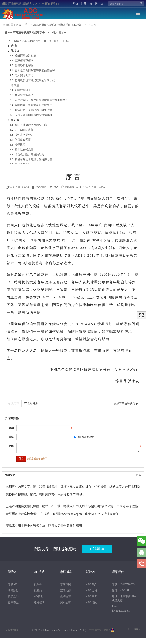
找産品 (38, 590)
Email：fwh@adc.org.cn (121, 608)
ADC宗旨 (91, 596)
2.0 (135, 629)
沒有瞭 (13, 403)
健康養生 (13, 602)
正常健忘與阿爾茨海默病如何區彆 (35, 70)
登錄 (75, 3)
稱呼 (11, 428)
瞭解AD (12, 584)
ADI (78, 255)
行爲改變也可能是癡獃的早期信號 (35, 80)
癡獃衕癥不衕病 (24, 60)
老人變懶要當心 (24, 75)
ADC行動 (91, 602)
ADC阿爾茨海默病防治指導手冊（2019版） (58, 24)
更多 (138, 475)
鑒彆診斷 (13, 590)
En (101, 3)
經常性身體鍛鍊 (24, 149)
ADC (75, 324)
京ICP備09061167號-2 (99, 630)
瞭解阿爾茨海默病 (25, 55)
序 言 (90, 24)
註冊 (83, 3)
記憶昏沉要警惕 (24, 65)
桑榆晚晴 (65, 596)
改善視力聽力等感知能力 (29, 154)
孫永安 (133, 381)
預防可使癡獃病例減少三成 (31, 124)
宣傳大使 (65, 590)
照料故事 (65, 602)
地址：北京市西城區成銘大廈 (124, 598)
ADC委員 (91, 590)
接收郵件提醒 (84, 437)
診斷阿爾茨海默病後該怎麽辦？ (33, 105)
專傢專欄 (65, 584)
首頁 (18, 24)
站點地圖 (12, 630)
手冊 (27, 24)
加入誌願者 (96, 548)
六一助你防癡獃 (24, 129)
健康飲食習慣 (23, 139)
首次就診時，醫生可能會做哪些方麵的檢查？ (41, 100)
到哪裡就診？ (23, 90)
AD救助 (38, 596)
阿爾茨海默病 (49, 240)
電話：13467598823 (123, 584)
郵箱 (11, 437)
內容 (11, 446)
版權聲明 (39, 602)
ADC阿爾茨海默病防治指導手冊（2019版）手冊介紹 (39, 41)
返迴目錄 (31, 403)
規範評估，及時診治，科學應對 (33, 110)
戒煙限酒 (20, 144)
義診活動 (13, 596)
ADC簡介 (91, 584)
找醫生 (38, 584)
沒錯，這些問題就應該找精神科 (33, 115)
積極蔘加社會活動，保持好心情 (33, 159)
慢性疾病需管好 (24, 134)
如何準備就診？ (24, 95)
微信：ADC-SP (120, 590)
